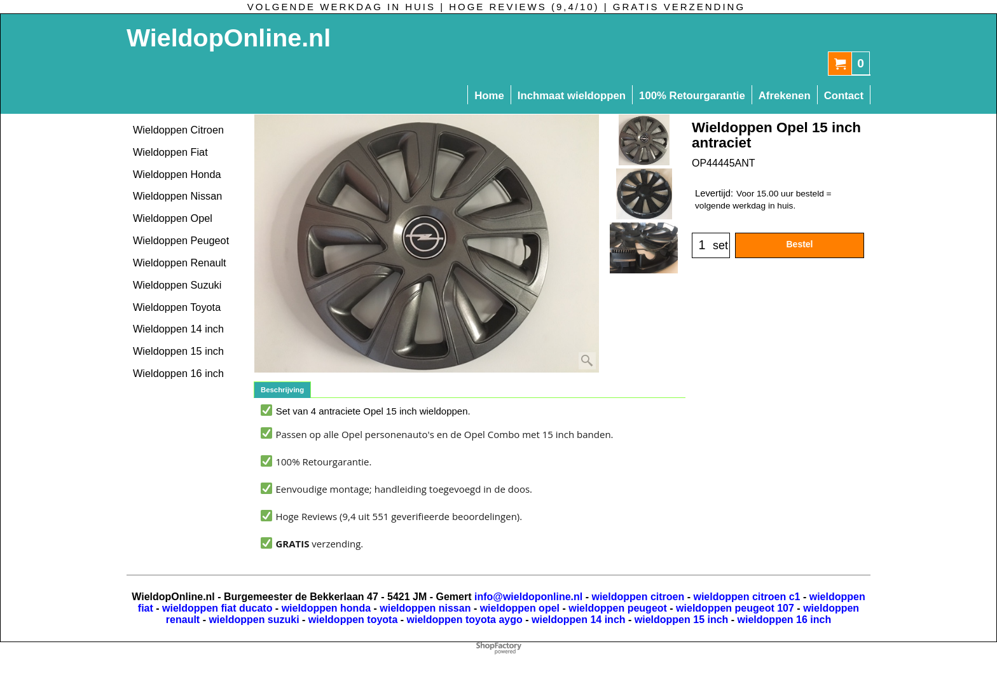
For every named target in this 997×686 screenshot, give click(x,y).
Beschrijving (282, 390)
